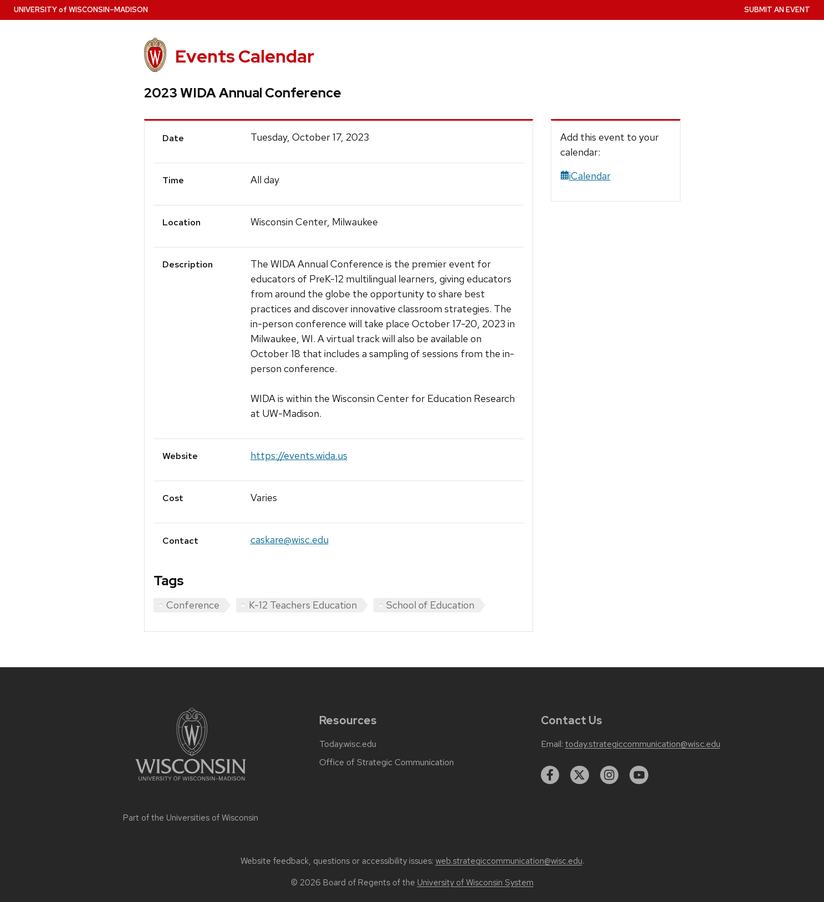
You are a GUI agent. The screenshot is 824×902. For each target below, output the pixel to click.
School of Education (430, 605)
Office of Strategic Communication (386, 762)
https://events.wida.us (298, 455)
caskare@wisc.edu (289, 539)
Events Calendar (244, 56)
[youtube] (638, 775)
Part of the (190, 817)
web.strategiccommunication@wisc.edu (509, 861)
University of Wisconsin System (475, 882)
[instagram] (609, 775)
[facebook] (550, 775)
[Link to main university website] (190, 782)
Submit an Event (777, 9)
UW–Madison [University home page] (81, 9)
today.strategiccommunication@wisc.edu (642, 744)
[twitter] (579, 775)
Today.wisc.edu (347, 744)
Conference (192, 605)
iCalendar (585, 175)
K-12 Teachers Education (303, 605)
